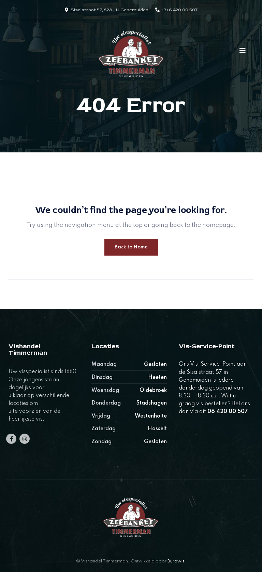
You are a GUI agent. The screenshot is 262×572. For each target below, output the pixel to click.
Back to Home (131, 247)
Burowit (176, 561)
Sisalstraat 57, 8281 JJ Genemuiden (109, 10)
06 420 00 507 (227, 411)
